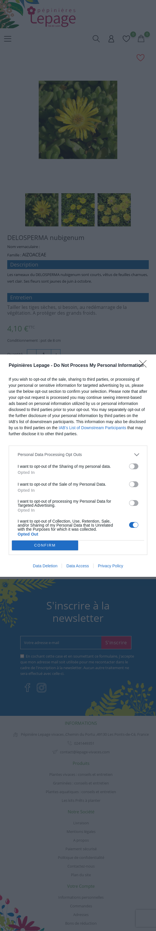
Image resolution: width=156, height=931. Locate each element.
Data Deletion (45, 566)
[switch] (133, 466)
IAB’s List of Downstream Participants (92, 427)
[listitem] (78, 455)
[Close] (144, 365)
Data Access (77, 566)
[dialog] (78, 465)
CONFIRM (45, 545)
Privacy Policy (110, 566)
